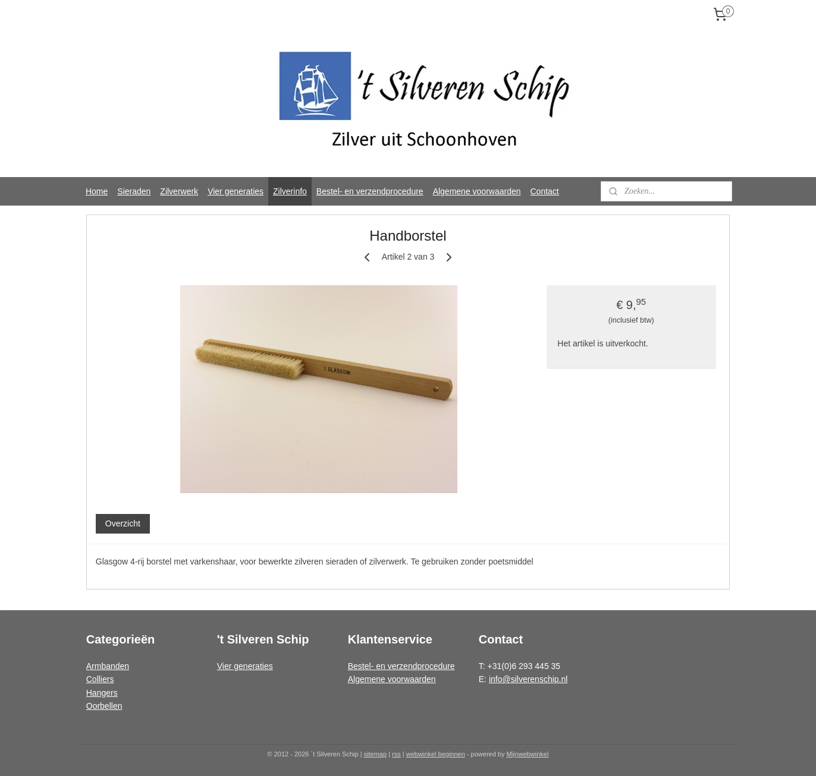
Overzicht (122, 523)
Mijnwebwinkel (528, 754)
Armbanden (107, 666)
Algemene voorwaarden (477, 191)
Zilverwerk (179, 191)
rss (396, 754)
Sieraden (133, 191)
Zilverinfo (290, 191)
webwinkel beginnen (435, 754)
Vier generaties (235, 191)
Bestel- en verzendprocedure (369, 191)
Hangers (102, 693)
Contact (545, 191)
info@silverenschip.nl (528, 679)
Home (97, 191)
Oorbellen (104, 706)
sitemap (375, 754)
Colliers (100, 679)
